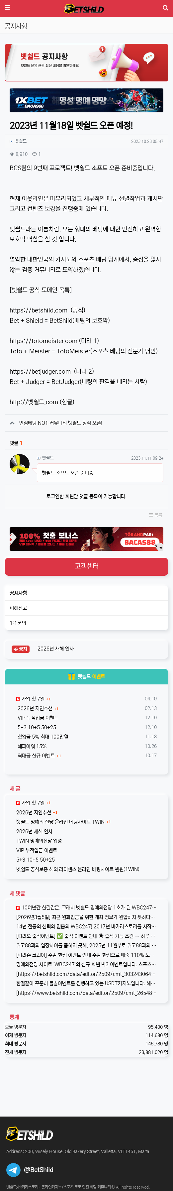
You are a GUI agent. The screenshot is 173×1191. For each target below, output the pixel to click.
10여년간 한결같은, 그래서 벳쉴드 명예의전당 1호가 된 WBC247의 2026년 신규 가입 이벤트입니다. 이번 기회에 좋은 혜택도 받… (86, 907)
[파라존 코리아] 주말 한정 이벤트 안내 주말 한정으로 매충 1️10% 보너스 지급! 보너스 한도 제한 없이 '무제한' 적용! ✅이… (86, 955)
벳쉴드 (86, 676)
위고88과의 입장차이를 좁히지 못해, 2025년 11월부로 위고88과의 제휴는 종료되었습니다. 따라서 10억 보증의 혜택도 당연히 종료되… (86, 945)
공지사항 (18, 593)
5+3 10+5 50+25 (36, 727)
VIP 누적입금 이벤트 (37, 718)
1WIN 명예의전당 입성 (39, 841)
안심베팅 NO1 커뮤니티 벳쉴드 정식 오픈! (60, 423)
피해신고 (18, 608)
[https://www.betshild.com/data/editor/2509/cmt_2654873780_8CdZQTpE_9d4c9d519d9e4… (86, 993)
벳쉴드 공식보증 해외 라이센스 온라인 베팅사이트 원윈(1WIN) (77, 869)
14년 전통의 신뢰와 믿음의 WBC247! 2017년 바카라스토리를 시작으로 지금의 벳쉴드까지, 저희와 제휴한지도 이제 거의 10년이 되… (86, 926)
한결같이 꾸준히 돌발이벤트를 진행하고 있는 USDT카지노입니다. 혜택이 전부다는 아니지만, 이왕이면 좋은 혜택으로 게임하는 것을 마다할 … (86, 983)
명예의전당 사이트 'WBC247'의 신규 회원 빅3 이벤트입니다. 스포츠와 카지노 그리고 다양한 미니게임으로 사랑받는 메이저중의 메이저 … (86, 964)
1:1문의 (18, 623)
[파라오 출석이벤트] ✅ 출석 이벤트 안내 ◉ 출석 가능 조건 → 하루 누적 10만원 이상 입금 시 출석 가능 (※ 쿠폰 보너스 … (86, 936)
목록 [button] (155, 515)
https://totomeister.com (43, 341)
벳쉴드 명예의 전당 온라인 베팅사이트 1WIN (60, 822)
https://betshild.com (38, 310)
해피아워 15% (31, 746)
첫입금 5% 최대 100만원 (42, 737)
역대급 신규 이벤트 (35, 756)
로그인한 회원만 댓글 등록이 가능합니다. (86, 496)
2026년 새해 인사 (55, 649)
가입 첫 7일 (30, 699)
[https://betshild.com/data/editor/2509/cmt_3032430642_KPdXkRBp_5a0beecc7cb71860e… (86, 974)
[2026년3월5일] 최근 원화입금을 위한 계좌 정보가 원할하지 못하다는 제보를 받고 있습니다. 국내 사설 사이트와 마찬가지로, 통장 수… (86, 917)
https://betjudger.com (40, 371)
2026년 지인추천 (34, 708)
